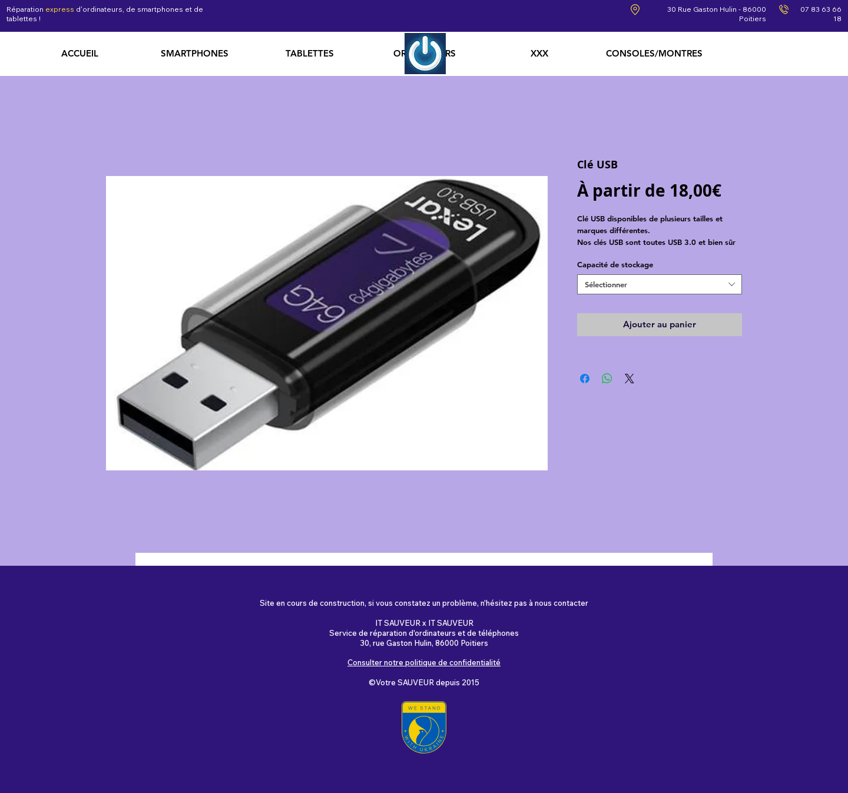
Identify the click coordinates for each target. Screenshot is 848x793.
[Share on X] (629, 378)
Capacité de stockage (615, 264)
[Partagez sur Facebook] (585, 378)
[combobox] (659, 284)
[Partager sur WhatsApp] (607, 378)
